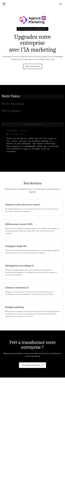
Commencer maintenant (32, 365)
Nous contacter (32, 66)
